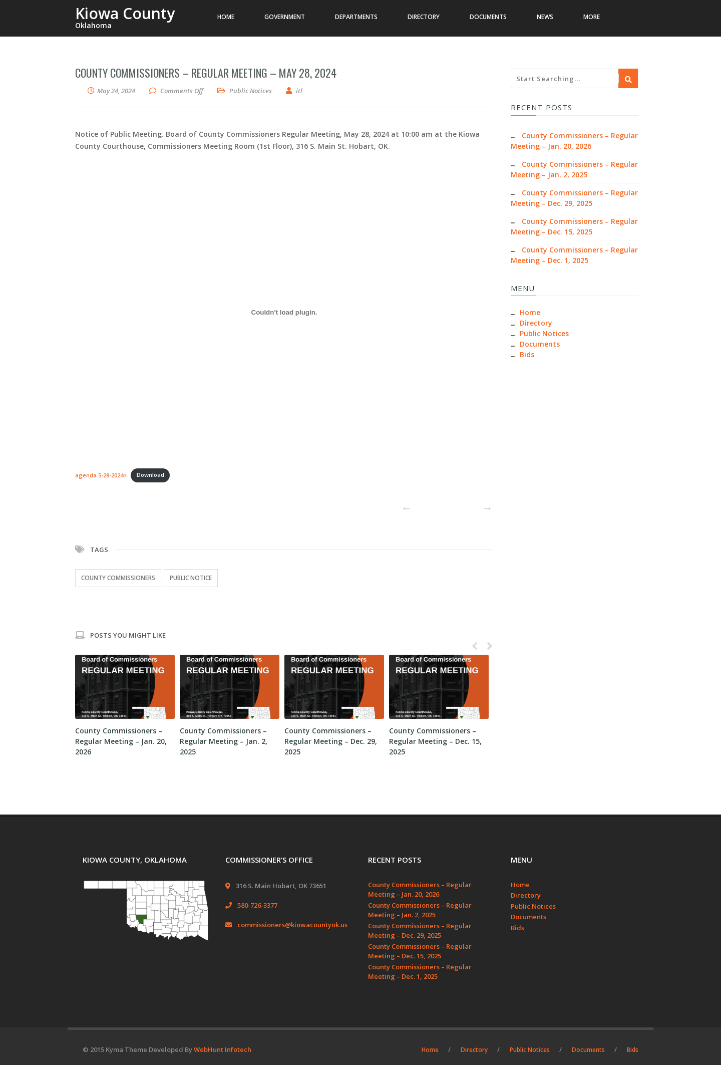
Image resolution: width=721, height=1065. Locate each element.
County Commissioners (118, 578)
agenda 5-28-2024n (101, 474)
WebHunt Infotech (222, 1049)
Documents (540, 344)
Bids (527, 354)
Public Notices (250, 90)
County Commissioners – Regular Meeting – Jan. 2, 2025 (223, 741)
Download (150, 474)
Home (530, 312)
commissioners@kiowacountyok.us (292, 924)
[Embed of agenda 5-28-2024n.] (284, 312)
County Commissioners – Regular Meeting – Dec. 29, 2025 (330, 741)
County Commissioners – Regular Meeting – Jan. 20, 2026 (121, 741)
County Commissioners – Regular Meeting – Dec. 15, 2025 (435, 741)
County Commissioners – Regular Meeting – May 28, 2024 (205, 73)
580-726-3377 (257, 905)
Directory (536, 323)
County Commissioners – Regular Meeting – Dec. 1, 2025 (420, 971)
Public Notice (191, 578)
